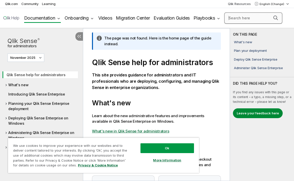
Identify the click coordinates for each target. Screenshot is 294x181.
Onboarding (77, 18)
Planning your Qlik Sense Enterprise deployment (38, 106)
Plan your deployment (250, 51)
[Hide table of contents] (79, 36)
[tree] (41, 116)
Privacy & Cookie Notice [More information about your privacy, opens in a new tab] (49, 166)
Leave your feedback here (258, 113)
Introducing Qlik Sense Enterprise (36, 94)
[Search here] (253, 18)
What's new (18, 85)
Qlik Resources (239, 4)
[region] (93, 153)
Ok (150, 144)
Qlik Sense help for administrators (36, 75)
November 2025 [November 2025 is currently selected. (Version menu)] (23, 58)
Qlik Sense (24, 42)
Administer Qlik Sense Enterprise (258, 68)
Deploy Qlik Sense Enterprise (255, 59)
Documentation (39, 18)
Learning (48, 4)
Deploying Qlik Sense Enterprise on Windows (38, 120)
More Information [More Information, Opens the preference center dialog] (150, 156)
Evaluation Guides (172, 18)
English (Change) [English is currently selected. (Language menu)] (272, 4)
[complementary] (262, 104)
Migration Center (133, 18)
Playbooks (204, 18)
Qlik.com (11, 4)
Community (30, 4)
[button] (275, 17)
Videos (105, 18)
